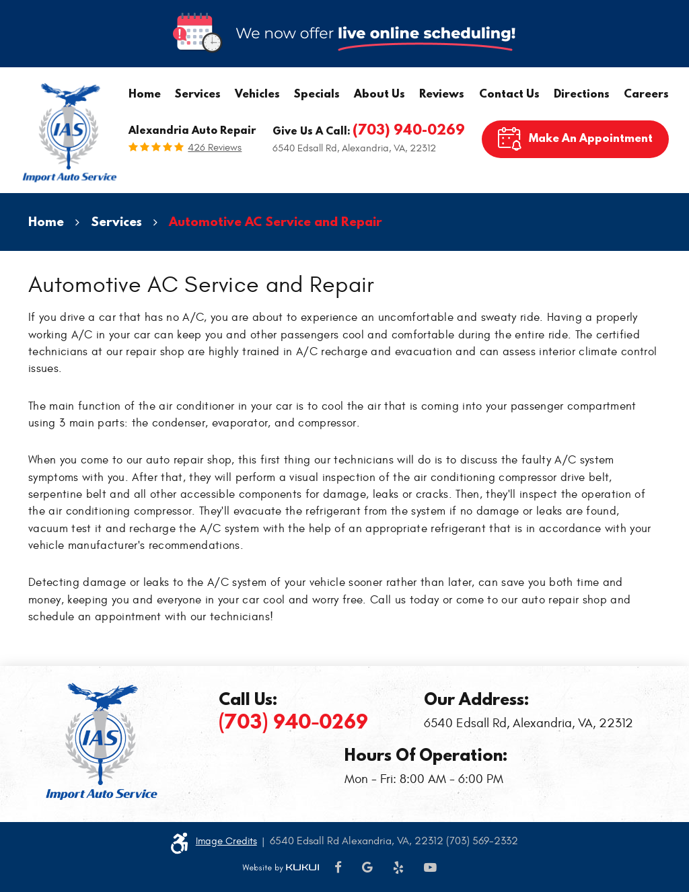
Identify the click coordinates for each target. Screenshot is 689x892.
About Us (379, 93)
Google (367, 868)
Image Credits (226, 841)
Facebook (338, 868)
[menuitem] (145, 93)
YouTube (430, 868)
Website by (280, 868)
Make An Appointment (591, 137)
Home (145, 93)
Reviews (441, 93)
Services (198, 93)
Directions (582, 93)
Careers (646, 93)
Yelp (398, 868)
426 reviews (215, 148)
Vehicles (257, 93)
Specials (317, 93)
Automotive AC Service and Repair (275, 221)
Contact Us (509, 93)
